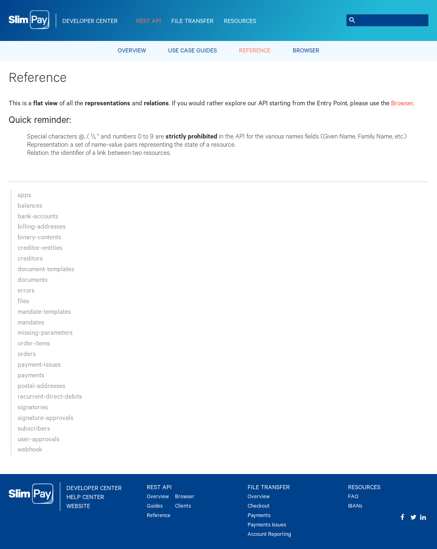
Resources (240, 21)
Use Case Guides (192, 51)
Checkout (259, 506)
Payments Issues (267, 525)
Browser (306, 51)
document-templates (46, 269)
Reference (255, 51)
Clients (183, 506)
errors (26, 290)
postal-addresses (41, 386)
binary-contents (39, 237)
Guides (155, 506)
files (23, 301)
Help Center (85, 497)
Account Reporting (269, 534)
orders (27, 354)
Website (78, 506)
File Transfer (192, 21)
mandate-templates (44, 312)
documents (33, 280)
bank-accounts (38, 216)
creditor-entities (40, 248)
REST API (148, 21)
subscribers (34, 428)
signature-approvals (45, 418)
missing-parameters (45, 332)
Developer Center (90, 21)
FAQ (353, 497)
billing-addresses (42, 226)
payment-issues (39, 364)
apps (24, 195)
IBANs (355, 506)
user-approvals (38, 439)
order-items (34, 343)
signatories (33, 407)
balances (30, 205)
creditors (30, 258)
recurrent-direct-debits (50, 396)
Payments (259, 516)
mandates (31, 322)
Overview (132, 51)
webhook (30, 449)
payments (31, 375)
